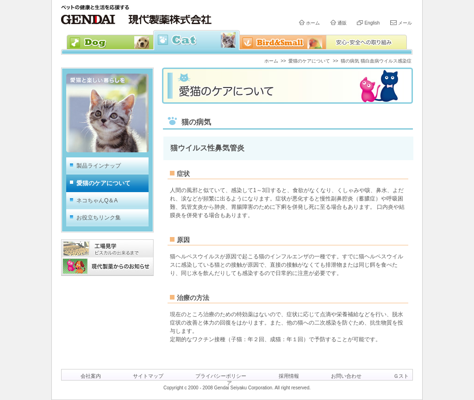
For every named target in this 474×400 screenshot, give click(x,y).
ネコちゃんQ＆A (97, 200)
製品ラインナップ (98, 165)
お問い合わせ (346, 376)
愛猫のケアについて (309, 60)
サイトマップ (148, 376)
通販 (342, 22)
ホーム (313, 22)
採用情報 (289, 376)
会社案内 (91, 376)
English (372, 22)
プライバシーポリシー (220, 376)
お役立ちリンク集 (98, 217)
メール (405, 22)
